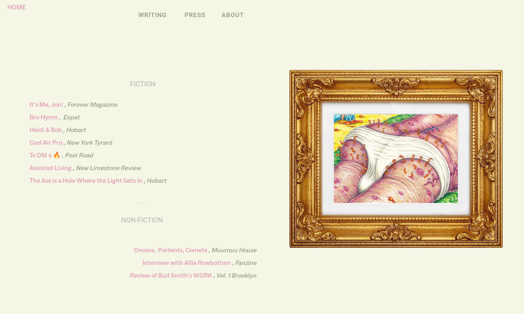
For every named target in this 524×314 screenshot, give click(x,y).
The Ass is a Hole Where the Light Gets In (85, 181)
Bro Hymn (43, 117)
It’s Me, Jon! (46, 105)
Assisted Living (50, 168)
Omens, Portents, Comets (170, 250)
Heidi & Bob (45, 130)
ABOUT (232, 15)
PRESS (195, 15)
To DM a (40, 155)
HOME (14, 7)
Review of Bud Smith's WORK (171, 275)
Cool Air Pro (45, 143)
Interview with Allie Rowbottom (186, 263)
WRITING (152, 15)
